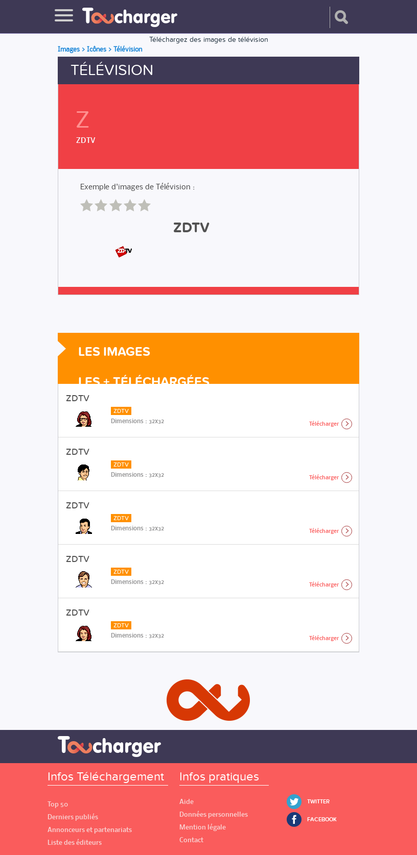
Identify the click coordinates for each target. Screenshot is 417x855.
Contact (191, 840)
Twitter (318, 801)
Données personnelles (213, 814)
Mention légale (202, 827)
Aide (186, 802)
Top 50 (58, 804)
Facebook (322, 819)
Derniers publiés (73, 817)
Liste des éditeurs (75, 842)
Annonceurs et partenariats (90, 830)
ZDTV (86, 140)
